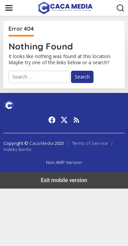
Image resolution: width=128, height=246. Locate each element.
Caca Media (41, 143)
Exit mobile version (64, 180)
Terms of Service (90, 143)
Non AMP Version (64, 162)
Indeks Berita (17, 149)
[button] (120, 8)
